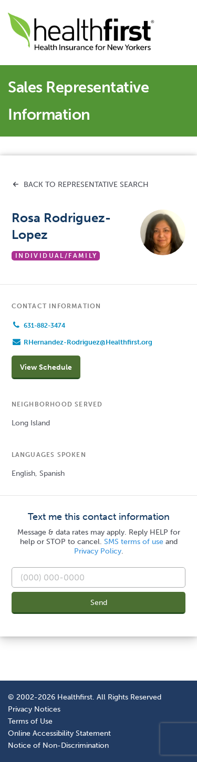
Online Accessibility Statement (59, 733)
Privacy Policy (97, 551)
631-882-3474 (44, 325)
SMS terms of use (133, 541)
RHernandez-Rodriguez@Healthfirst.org (88, 342)
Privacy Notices (34, 709)
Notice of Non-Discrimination (58, 745)
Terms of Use (30, 721)
